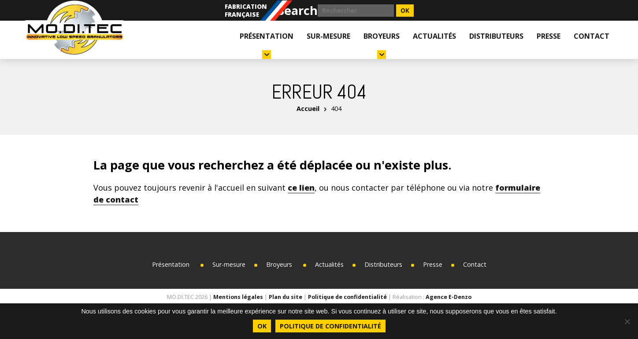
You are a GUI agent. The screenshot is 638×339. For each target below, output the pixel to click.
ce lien (301, 187)
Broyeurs (382, 45)
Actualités (434, 36)
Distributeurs (496, 36)
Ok (262, 326)
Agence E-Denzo (448, 297)
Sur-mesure (328, 36)
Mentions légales (238, 297)
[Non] (627, 321)
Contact (591, 36)
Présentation (266, 45)
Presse (548, 36)
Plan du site (285, 297)
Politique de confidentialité (347, 297)
